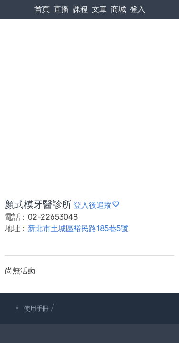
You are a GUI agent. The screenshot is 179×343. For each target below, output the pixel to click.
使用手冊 (36, 308)
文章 (99, 9)
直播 (61, 9)
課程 (80, 9)
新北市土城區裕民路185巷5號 (78, 228)
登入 (137, 9)
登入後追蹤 (96, 205)
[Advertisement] (89, 86)
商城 (118, 9)
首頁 (42, 9)
